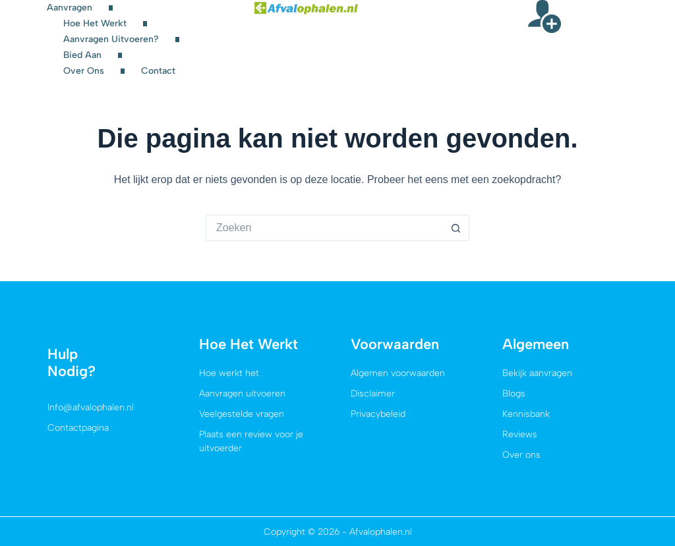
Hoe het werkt (95, 23)
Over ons (83, 70)
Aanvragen (69, 7)
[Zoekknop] (456, 228)
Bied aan (82, 55)
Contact (158, 70)
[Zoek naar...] (324, 228)
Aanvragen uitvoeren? (111, 39)
